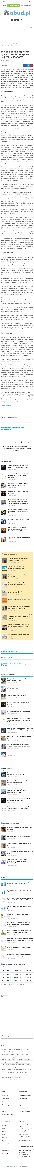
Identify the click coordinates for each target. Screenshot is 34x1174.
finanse (27, 1056)
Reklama (5, 1)
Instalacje (4, 1147)
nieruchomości (5, 1054)
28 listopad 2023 (13, 732)
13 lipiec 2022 (12, 831)
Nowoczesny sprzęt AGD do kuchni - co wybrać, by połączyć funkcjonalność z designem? (18, 626)
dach (3, 1067)
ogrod (7, 1072)
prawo (18, 1051)
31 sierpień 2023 (13, 894)
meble (3, 1072)
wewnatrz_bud (14, 1067)
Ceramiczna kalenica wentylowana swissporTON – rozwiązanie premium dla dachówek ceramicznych (18, 790)
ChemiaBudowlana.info (13, 5)
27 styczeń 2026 (14, 578)
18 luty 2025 (13, 630)
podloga (20, 1074)
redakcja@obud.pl (26, 5)
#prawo (12, 427)
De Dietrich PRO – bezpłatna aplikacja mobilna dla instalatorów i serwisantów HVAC (18, 511)
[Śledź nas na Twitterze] (15, 20)
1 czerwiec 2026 (13, 784)
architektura (20, 1059)
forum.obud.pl (24, 1098)
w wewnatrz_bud (28, 1059)
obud (14, 1059)
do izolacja (24, 1072)
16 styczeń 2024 (13, 698)
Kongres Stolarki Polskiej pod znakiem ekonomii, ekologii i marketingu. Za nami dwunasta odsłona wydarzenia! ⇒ (17, 448)
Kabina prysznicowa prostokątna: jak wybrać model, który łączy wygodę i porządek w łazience (20, 616)
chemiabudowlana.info (26, 1095)
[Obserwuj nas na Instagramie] (17, 20)
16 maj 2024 (12, 902)
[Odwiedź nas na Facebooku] (12, 20)
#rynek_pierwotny (6, 429)
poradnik (17, 1054)
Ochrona (4, 1134)
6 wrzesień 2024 (13, 706)
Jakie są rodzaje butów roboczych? (16, 695)
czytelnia (11, 1049)
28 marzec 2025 (14, 610)
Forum (4, 5)
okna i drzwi (17, 1049)
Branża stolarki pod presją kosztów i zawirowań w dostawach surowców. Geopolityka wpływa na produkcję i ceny (18, 501)
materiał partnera (5, 1056)
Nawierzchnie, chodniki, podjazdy (9, 1079)
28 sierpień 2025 (14, 620)
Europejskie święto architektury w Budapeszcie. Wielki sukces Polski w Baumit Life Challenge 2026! (18, 529)
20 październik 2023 (14, 740)
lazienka (15, 1074)
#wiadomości (4, 427)
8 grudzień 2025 (13, 926)
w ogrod (21, 1067)
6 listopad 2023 (13, 683)
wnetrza (23, 1049)
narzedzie (9, 1062)
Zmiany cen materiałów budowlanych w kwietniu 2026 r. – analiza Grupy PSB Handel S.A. (18, 475)
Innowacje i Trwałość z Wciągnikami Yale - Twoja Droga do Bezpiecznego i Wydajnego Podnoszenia (19, 720)
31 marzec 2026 (14, 587)
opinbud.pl (23, 1108)
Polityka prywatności (19, 1)
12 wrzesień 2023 (13, 691)
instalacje (9, 1051)
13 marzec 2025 (13, 713)
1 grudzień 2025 (13, 886)
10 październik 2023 (14, 748)
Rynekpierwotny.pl (6, 405)
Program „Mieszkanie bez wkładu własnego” (19, 947)
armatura (12, 1072)
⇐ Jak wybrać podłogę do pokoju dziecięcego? (17, 442)
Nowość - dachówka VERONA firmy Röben (19, 599)
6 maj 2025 (12, 755)
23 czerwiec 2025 (14, 595)
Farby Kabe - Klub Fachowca (14, 753)
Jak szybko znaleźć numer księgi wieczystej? (19, 836)
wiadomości (4, 1049)
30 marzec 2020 (14, 570)
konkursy (4, 1062)
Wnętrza (4, 1137)
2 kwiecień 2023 (13, 949)
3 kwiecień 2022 (13, 865)
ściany (22, 1051)
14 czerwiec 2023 (13, 838)
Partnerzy (4, 1102)
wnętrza (10, 1059)
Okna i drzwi (5, 1144)
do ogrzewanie (28, 1067)
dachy (27, 1054)
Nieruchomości (6, 1150)
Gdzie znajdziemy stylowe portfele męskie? (19, 711)
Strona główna (5, 42)
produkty (4, 1051)
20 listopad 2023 (13, 847)
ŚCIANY (4, 1125)
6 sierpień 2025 (13, 958)
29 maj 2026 (13, 469)
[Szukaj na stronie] (22, 20)
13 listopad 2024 (13, 918)
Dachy (4, 1128)
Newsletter (28, 1)
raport (10, 1074)
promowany (4, 1074)
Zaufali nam (6, 657)
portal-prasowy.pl (24, 1105)
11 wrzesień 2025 (13, 934)
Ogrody (4, 1141)
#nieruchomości (19, 427)
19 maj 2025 (12, 910)
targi (3, 1059)
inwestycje (15, 1062)
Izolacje (4, 1131)
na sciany (28, 1064)
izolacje (18, 1056)
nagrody (12, 1054)
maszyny (13, 1056)
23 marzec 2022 (13, 855)
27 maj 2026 (13, 515)
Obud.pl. (12, 1166)
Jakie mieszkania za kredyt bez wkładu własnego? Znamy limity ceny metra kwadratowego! (17, 861)
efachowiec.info (24, 1102)
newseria (7, 1067)
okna (28, 1049)
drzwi (22, 1056)
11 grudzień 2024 (14, 562)
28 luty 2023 (13, 602)
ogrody (22, 1054)
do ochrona (28, 1069)
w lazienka (18, 1072)
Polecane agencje (9, 651)
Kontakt (10, 1)
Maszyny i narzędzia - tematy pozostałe (11, 1077)
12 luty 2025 (13, 638)
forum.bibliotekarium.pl (26, 1111)
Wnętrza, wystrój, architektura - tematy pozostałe (13, 1064)
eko (6, 1059)
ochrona (3, 1069)
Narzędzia (5, 1153)
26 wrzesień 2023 (13, 724)
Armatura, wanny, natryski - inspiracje (15, 1069)
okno (14, 1051)
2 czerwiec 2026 (13, 776)
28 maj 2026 (13, 495)
